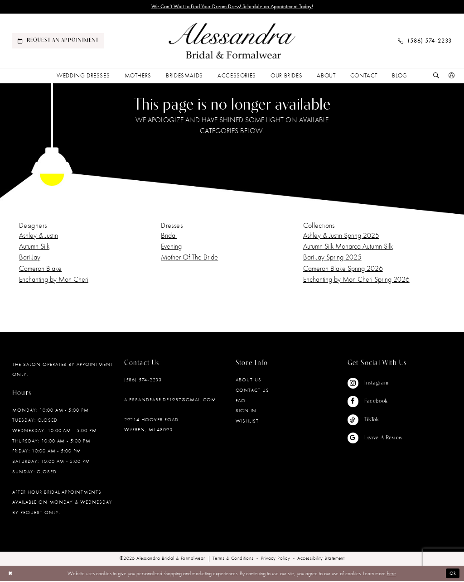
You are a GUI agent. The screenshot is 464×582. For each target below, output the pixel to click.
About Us (248, 380)
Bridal (169, 236)
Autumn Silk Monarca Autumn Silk (348, 247)
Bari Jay (29, 258)
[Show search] (436, 76)
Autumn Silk (34, 247)
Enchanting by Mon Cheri (53, 280)
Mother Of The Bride (189, 258)
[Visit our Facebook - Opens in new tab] (375, 402)
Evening (171, 247)
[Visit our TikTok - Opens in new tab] (375, 420)
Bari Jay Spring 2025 (332, 258)
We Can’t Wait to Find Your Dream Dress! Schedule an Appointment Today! (232, 7)
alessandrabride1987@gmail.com (170, 400)
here (391, 574)
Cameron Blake (40, 269)
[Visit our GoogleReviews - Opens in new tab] (375, 438)
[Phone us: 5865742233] (424, 41)
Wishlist (247, 421)
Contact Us (252, 391)
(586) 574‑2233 (143, 380)
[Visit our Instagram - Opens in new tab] (375, 384)
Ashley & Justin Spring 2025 (341, 236)
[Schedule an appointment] (58, 41)
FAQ (241, 401)
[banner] (232, 42)
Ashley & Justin (38, 236)
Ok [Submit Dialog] (452, 574)
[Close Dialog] (11, 574)
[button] (451, 76)
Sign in (246, 411)
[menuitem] (58, 41)
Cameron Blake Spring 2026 (343, 269)
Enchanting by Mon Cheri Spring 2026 (356, 280)
